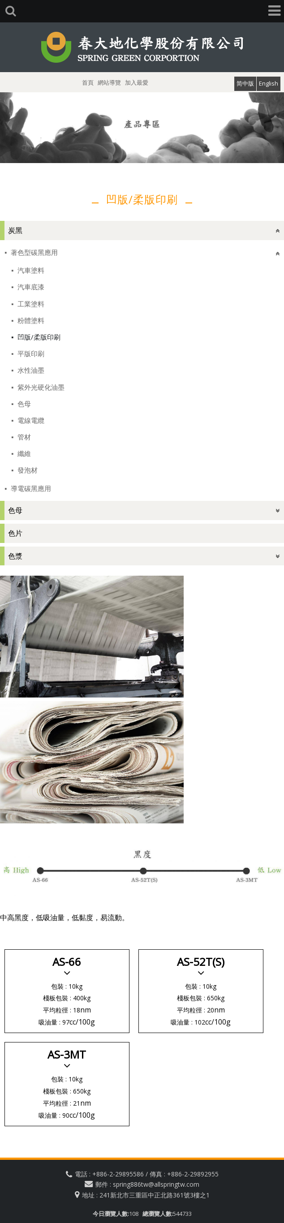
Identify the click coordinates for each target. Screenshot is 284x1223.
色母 (23, 403)
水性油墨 (30, 370)
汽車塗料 (30, 270)
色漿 (15, 556)
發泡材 (27, 469)
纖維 (23, 453)
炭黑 (15, 230)
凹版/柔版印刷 (38, 336)
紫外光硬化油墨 (40, 387)
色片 (15, 533)
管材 (23, 436)
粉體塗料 (30, 320)
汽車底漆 (30, 286)
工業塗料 (30, 303)
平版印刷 (30, 353)
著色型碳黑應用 (33, 252)
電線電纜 (30, 420)
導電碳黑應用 (30, 488)
